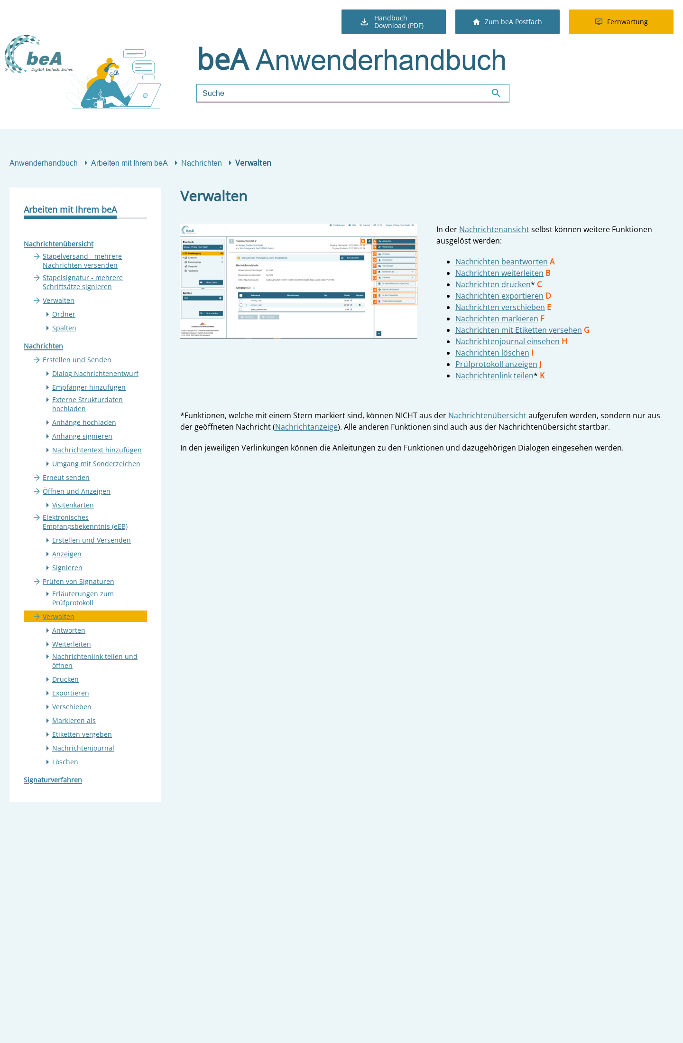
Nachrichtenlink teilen (494, 375)
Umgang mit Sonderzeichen (96, 463)
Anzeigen (67, 553)
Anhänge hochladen (84, 422)
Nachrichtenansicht (494, 229)
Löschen (65, 761)
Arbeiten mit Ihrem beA (129, 163)
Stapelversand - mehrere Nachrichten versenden (82, 261)
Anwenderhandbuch (43, 163)
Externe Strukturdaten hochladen (87, 404)
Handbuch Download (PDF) (391, 21)
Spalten (64, 327)
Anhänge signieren (82, 436)
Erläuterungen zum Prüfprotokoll (83, 598)
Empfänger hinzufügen (89, 387)
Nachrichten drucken (493, 284)
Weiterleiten (71, 643)
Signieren (67, 567)
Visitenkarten (73, 504)
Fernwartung (621, 21)
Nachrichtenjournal (83, 747)
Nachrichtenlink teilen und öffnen (95, 661)
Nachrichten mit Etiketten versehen (518, 330)
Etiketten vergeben (82, 734)
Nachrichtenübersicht (58, 243)
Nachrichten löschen (492, 353)
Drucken (65, 679)
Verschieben (72, 706)
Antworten (68, 630)
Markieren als (74, 720)
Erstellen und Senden (77, 359)
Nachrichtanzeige (306, 427)
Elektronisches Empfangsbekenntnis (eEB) (85, 522)
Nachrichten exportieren (499, 296)
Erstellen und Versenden (91, 540)
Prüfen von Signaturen (78, 581)
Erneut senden (66, 477)
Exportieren (70, 692)
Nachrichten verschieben (500, 307)
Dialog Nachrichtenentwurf (95, 373)
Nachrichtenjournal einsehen (507, 341)
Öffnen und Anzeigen (77, 491)
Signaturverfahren (53, 779)
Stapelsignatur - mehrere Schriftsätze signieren (83, 282)
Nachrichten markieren (496, 318)
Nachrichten (201, 163)
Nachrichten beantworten (501, 261)
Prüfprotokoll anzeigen (496, 364)
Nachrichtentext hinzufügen (97, 449)
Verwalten (58, 300)
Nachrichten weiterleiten (499, 273)
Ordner (63, 314)
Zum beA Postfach (507, 21)
